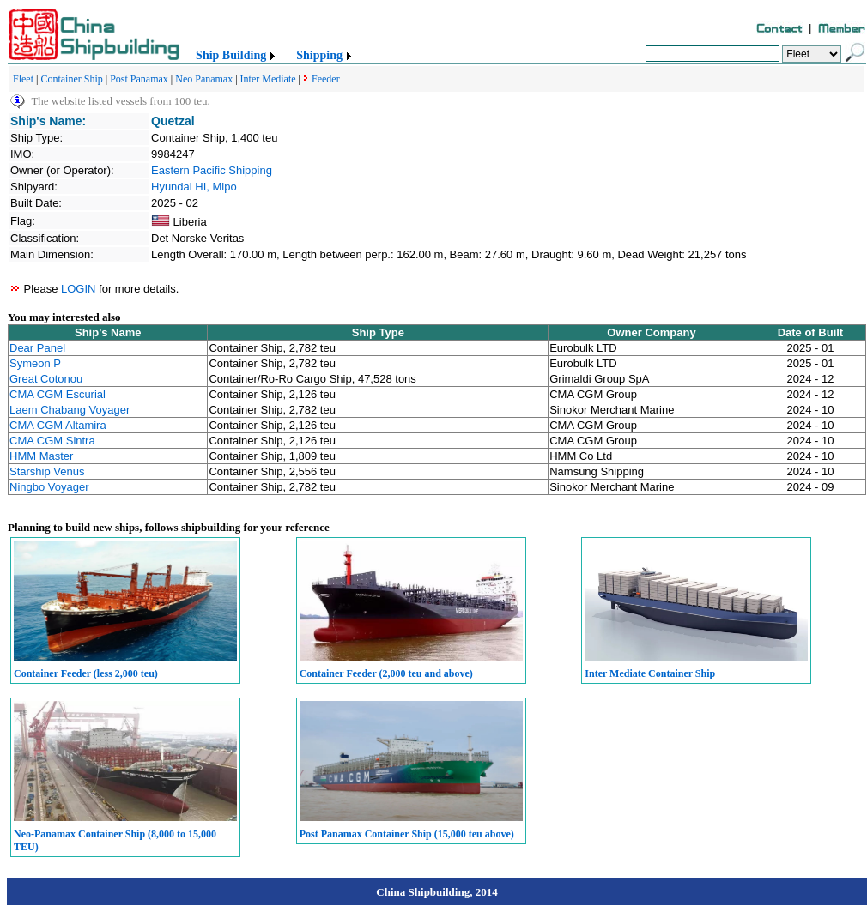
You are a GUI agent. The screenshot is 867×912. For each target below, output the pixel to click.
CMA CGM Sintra (52, 440)
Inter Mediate (268, 79)
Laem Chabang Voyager (69, 409)
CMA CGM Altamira (57, 425)
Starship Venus (46, 471)
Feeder (326, 79)
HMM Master (41, 456)
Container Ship (71, 79)
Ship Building (231, 55)
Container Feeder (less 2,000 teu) (86, 673)
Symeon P (35, 363)
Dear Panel (37, 347)
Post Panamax (139, 79)
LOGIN (78, 288)
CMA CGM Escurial (57, 394)
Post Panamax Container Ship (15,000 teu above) (407, 834)
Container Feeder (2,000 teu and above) (386, 673)
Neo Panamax (204, 79)
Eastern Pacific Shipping (211, 170)
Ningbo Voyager (49, 486)
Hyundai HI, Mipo (194, 186)
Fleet (23, 79)
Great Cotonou (45, 378)
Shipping (319, 55)
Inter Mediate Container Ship (650, 673)
